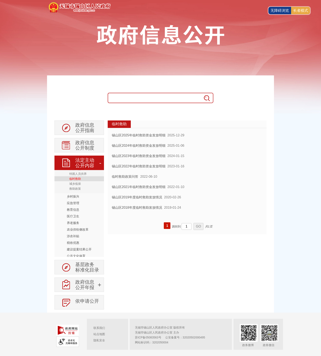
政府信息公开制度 (84, 145)
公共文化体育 (76, 256)
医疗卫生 (73, 216)
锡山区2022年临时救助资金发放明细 (138, 166)
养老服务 (73, 223)
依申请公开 (87, 301)
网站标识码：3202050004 (151, 342)
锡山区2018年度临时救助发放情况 (137, 207)
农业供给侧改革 (78, 229)
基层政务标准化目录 (87, 267)
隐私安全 (99, 340)
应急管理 (73, 203)
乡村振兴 (73, 196)
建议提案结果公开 (79, 249)
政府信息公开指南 (84, 127)
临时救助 (75, 178)
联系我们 (99, 328)
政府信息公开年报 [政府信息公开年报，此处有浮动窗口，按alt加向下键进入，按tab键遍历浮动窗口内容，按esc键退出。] (84, 284)
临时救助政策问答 (125, 176)
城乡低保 (75, 183)
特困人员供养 (78, 173)
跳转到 (176, 226)
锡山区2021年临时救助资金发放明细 (138, 187)
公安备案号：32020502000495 (185, 337)
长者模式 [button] (300, 10)
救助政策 (75, 188)
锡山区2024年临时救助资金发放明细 (138, 145)
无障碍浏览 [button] (279, 10)
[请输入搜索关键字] (154, 98)
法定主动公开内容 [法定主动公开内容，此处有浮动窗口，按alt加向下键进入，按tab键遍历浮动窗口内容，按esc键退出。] (84, 162)
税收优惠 (73, 242)
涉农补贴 (73, 236)
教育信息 (73, 209)
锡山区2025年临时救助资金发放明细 (138, 135)
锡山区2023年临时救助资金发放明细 (138, 156)
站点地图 (99, 334)
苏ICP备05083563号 (148, 337)
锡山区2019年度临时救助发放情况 (137, 197)
